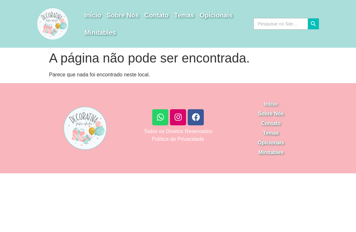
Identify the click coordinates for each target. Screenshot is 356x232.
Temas (184, 15)
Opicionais (216, 15)
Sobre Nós (122, 15)
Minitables (100, 32)
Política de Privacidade (178, 139)
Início (92, 15)
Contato (156, 15)
